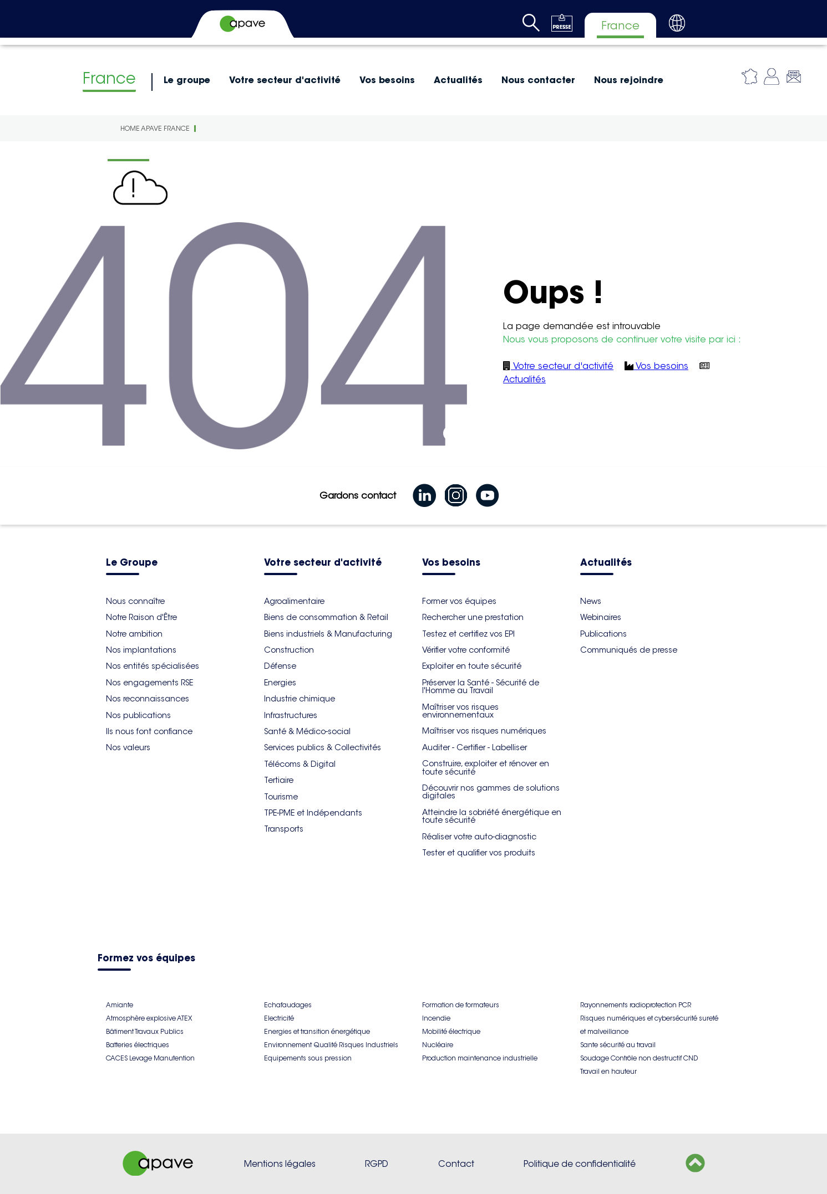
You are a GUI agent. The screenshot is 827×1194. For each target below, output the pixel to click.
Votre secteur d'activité (285, 79)
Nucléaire (437, 1045)
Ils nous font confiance (149, 731)
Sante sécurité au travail (618, 1045)
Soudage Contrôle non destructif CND (639, 1058)
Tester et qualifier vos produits (478, 853)
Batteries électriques (137, 1045)
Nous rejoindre (628, 79)
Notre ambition (134, 634)
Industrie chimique (299, 699)
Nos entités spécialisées (152, 666)
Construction (289, 650)
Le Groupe (132, 563)
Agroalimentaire (294, 601)
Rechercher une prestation (473, 617)
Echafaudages (288, 1005)
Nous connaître (135, 601)
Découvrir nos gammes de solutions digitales (491, 792)
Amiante (119, 1005)
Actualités (458, 79)
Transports (283, 829)
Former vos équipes (459, 601)
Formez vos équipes (146, 959)
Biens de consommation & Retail (326, 617)
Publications (603, 634)
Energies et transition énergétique (317, 1031)
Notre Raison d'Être (141, 617)
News (590, 601)
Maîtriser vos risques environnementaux (460, 711)
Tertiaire (278, 780)
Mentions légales (280, 1164)
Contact (456, 1164)
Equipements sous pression (308, 1058)
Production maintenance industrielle (479, 1058)
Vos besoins (387, 79)
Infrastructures (290, 715)
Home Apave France (155, 128)
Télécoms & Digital (300, 764)
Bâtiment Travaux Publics (145, 1031)
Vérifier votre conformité (466, 650)
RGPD (376, 1164)
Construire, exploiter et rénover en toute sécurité (485, 767)
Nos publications (138, 715)
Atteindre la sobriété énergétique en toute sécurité (491, 816)
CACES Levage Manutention (150, 1058)
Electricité (279, 1018)
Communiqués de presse (628, 650)
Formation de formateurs (460, 1005)
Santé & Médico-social (307, 731)
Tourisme (281, 797)
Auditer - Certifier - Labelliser (474, 747)
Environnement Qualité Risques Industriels (331, 1045)
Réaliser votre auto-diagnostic (479, 837)
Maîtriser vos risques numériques (484, 731)
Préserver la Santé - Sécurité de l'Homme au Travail (480, 686)
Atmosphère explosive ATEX (149, 1018)
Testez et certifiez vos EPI (468, 634)
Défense (280, 666)
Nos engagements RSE (149, 683)
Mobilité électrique (451, 1031)
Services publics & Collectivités (322, 747)
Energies (280, 683)
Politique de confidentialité (580, 1164)
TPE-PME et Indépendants (313, 813)
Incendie (436, 1018)
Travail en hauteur (608, 1071)
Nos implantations (141, 650)
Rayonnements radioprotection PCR (635, 1005)
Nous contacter (538, 79)
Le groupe (187, 79)
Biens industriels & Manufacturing (328, 634)
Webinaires (600, 617)
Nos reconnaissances (147, 699)
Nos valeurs (128, 747)
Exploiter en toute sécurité (471, 666)
